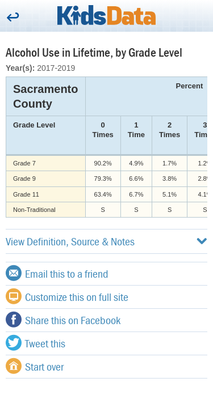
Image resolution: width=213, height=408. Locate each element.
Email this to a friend (57, 273)
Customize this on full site (67, 296)
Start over (35, 366)
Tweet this (35, 343)
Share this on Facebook (63, 320)
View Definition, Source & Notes (106, 241)
